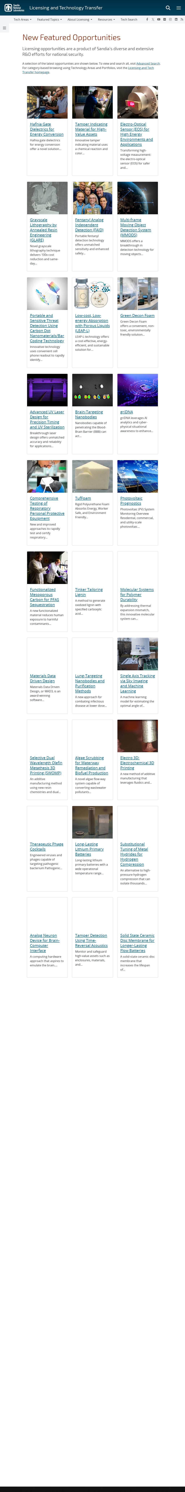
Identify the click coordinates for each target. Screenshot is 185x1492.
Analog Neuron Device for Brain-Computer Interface (45, 943)
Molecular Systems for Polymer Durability (137, 594)
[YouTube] (159, 19)
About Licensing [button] (78, 19)
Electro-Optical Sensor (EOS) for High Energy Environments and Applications (136, 134)
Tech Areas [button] (21, 19)
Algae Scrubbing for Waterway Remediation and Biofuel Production (91, 765)
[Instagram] (170, 19)
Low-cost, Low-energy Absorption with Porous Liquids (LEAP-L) (92, 323)
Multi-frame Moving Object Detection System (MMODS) (135, 227)
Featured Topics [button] (48, 19)
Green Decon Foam (137, 315)
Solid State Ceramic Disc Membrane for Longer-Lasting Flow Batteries (137, 943)
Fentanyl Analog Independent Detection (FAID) (89, 224)
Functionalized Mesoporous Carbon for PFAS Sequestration (44, 597)
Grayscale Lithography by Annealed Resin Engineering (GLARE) (43, 229)
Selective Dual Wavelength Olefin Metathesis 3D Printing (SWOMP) (46, 765)
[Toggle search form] (168, 8)
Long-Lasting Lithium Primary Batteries (89, 849)
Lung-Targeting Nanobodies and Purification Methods (90, 683)
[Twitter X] (153, 19)
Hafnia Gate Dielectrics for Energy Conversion (47, 129)
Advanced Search (148, 64)
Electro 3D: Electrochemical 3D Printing (137, 762)
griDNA (126, 411)
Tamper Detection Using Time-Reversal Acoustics (91, 940)
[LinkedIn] (176, 19)
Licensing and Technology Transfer (65, 7)
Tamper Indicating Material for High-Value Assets (91, 129)
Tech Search (129, 19)
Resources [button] (105, 19)
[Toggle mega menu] (179, 8)
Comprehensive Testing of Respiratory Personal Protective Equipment (47, 508)
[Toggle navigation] (7, 19)
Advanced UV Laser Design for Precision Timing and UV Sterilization (47, 419)
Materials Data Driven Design (43, 678)
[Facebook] (147, 19)
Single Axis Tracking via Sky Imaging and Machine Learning (137, 683)
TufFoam (83, 498)
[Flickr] (164, 19)
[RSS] (182, 19)
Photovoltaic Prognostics (131, 501)
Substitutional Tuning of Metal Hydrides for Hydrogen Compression (134, 854)
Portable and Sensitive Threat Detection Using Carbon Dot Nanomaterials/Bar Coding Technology (47, 328)
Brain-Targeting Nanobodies (89, 414)
